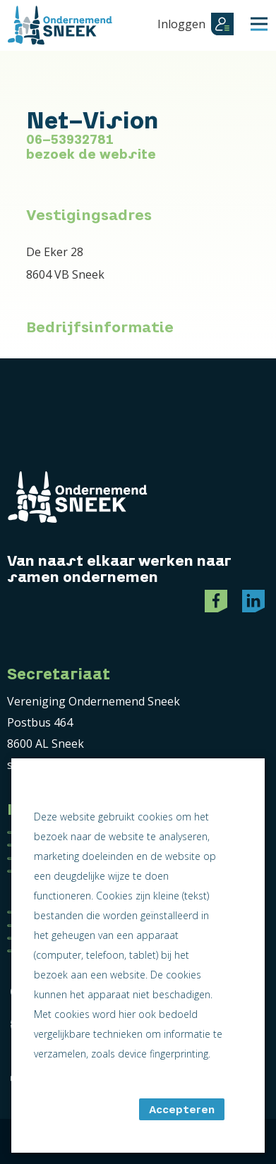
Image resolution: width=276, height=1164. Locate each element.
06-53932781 (70, 140)
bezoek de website (91, 154)
